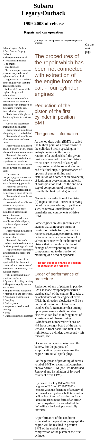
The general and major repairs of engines (16, 276)
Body (7, 312)
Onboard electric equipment (19, 315)
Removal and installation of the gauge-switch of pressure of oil (17, 233)
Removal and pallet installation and (15, 211)
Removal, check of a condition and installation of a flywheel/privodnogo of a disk (18, 243)
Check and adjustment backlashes (16, 125)
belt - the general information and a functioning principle (17, 178)
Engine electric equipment (18, 290)
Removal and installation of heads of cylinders (17, 204)
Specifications (11, 66)
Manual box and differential (19, 293)
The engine (9, 63)
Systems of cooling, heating (19, 281)
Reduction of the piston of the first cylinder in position (18, 117)
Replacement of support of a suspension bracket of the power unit (18, 252)
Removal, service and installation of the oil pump (16, 220)
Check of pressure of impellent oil (15, 226)
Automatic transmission (16, 296)
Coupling (9, 300)
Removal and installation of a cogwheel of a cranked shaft (17, 167)
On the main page (89, 48)
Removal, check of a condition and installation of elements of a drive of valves (17, 189)
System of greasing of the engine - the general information (17, 92)
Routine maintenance (15, 60)
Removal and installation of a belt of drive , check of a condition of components (17, 148)
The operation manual (16, 57)
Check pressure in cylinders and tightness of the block (17, 73)
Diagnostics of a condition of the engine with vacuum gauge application (17, 82)
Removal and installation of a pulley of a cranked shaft (17, 131)
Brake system (11, 303)
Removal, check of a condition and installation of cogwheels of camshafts (17, 158)
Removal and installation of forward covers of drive (17, 139)
